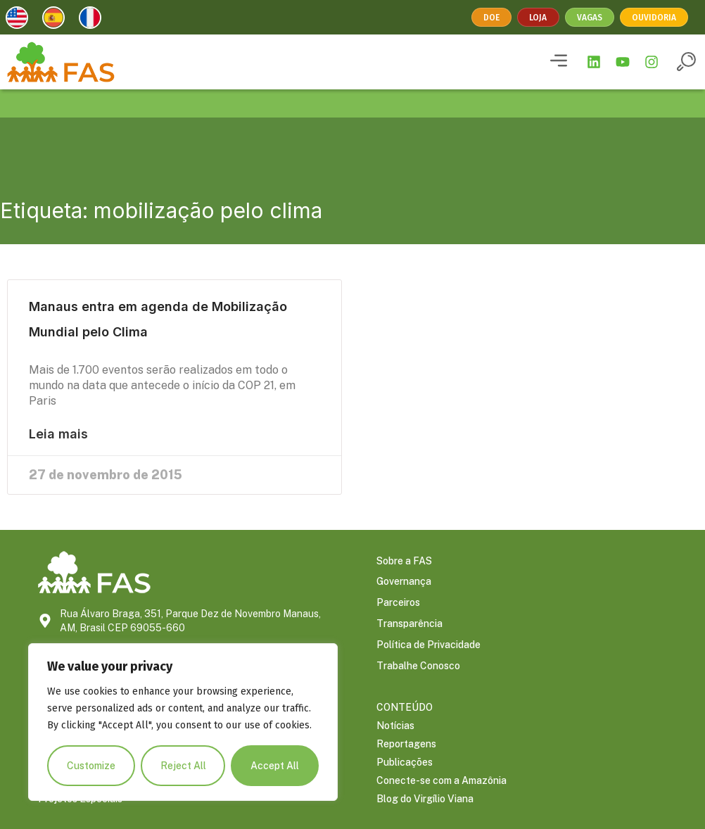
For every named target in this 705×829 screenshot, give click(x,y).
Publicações (404, 762)
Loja (538, 18)
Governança (403, 582)
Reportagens (406, 743)
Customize (91, 765)
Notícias (395, 725)
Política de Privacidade (428, 646)
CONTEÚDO (404, 707)
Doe (492, 18)
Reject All (183, 765)
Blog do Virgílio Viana (425, 798)
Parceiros (398, 603)
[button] (558, 62)
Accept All (274, 765)
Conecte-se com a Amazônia (441, 780)
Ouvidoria (654, 18)
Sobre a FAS (404, 561)
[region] (183, 722)
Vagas (589, 18)
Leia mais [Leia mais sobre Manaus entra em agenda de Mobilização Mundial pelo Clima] (58, 434)
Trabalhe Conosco (418, 667)
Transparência (409, 625)
